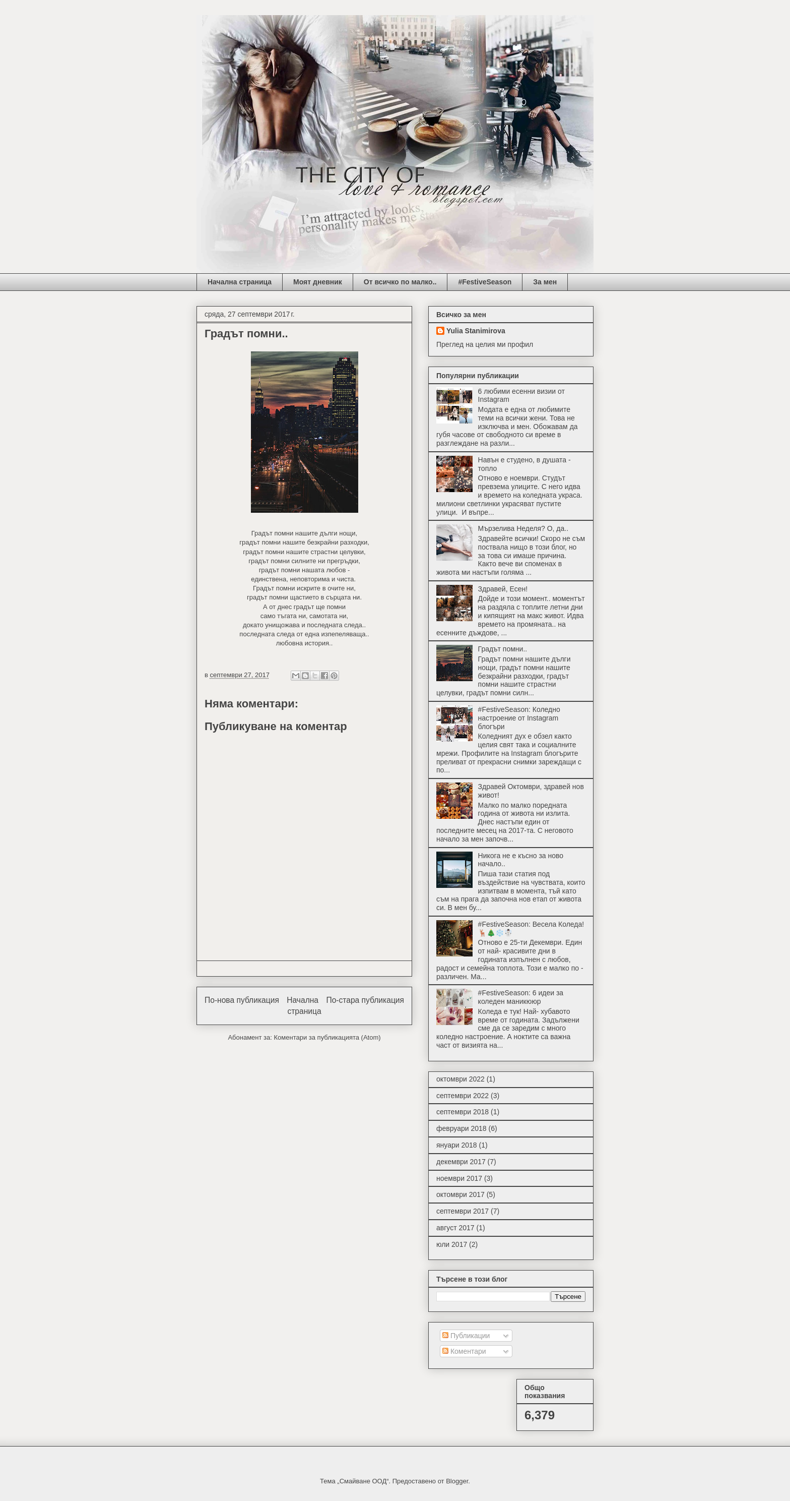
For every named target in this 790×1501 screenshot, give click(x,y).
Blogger (457, 1481)
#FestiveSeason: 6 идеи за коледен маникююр (521, 997)
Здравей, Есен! (503, 589)
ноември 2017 (459, 1178)
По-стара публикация (365, 1000)
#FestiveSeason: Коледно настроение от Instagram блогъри (519, 718)
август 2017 (455, 1228)
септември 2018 (462, 1112)
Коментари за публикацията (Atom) (327, 1037)
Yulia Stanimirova (475, 331)
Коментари (464, 1351)
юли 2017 (451, 1244)
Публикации (466, 1336)
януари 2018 (456, 1145)
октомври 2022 (460, 1079)
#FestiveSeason (484, 282)
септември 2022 (462, 1096)
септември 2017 (462, 1211)
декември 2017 (461, 1162)
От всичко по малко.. (400, 282)
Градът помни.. (503, 649)
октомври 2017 (460, 1194)
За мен (545, 282)
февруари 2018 (461, 1128)
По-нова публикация (242, 1000)
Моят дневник (317, 282)
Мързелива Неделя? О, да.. (523, 528)
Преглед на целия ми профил (484, 344)
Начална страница (240, 282)
